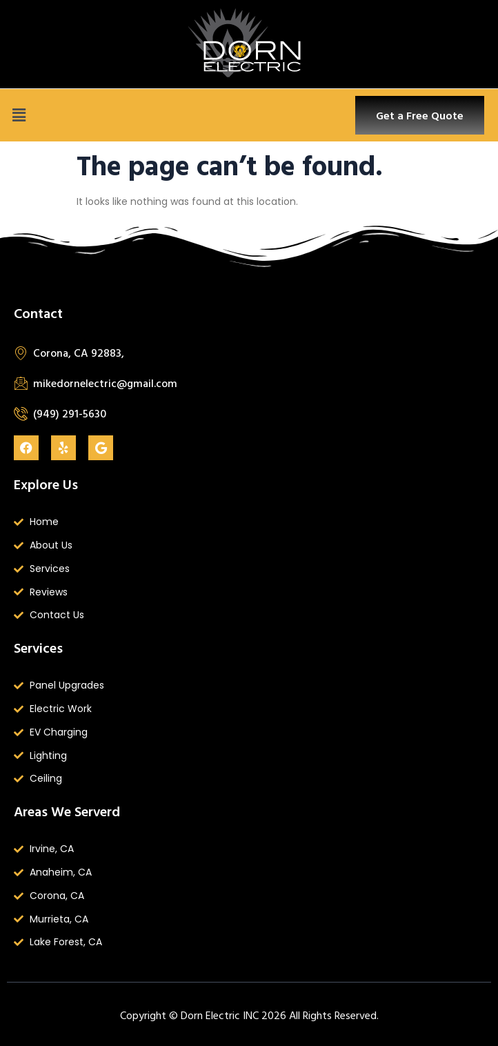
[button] (18, 115)
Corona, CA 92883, (78, 352)
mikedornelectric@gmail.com (105, 383)
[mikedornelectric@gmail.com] (21, 383)
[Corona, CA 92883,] (21, 352)
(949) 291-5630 (69, 413)
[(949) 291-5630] (21, 413)
